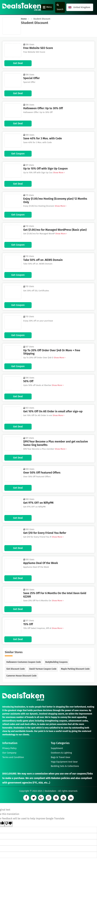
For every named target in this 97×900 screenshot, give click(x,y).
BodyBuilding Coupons (56, 662)
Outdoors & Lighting (61, 753)
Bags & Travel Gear (61, 757)
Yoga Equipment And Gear (64, 762)
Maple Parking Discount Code (75, 669)
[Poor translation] (8, 825)
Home (24, 19)
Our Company (9, 753)
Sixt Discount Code (15, 669)
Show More (59, 172)
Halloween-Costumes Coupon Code (23, 662)
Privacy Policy (9, 748)
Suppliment (57, 748)
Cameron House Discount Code (21, 675)
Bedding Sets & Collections (65, 767)
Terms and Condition (13, 757)
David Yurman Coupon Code (42, 669)
